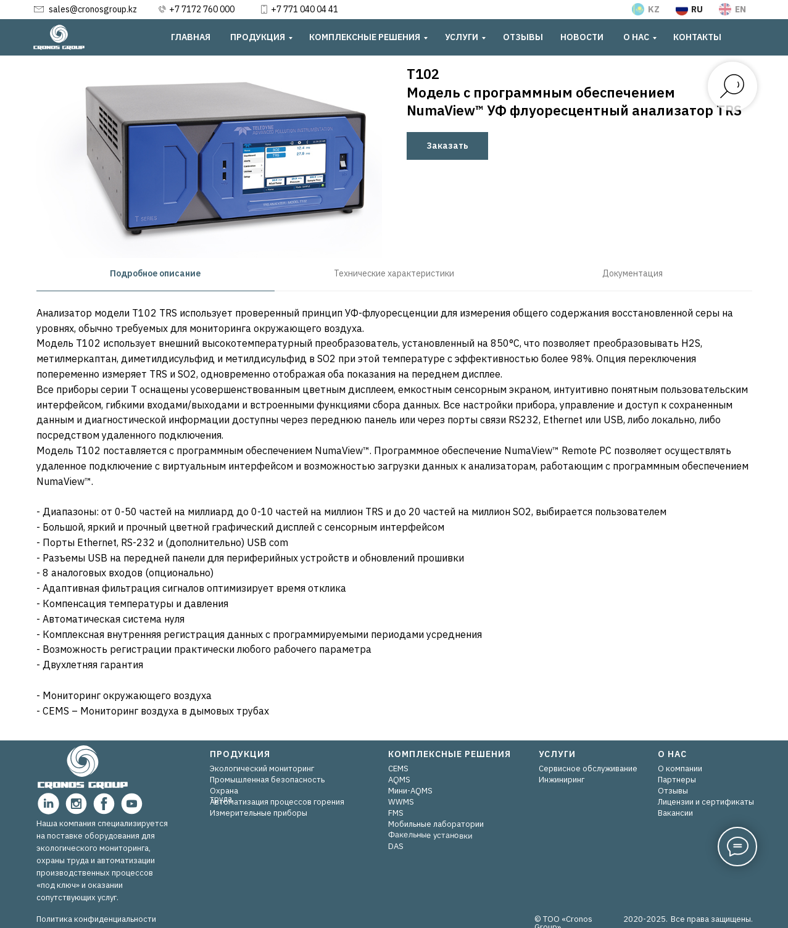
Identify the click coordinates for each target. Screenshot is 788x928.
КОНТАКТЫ (697, 37)
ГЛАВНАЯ (190, 37)
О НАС (636, 37)
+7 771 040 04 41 (304, 9)
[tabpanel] (394, 516)
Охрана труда (224, 794)
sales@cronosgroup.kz (93, 9)
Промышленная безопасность (267, 779)
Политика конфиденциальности (96, 919)
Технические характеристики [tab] (394, 273)
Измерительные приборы (258, 813)
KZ (654, 9)
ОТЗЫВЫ (523, 37)
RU (697, 9)
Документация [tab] (632, 273)
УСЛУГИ (461, 37)
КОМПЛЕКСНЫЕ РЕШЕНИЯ (364, 37)
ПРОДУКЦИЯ (257, 37)
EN (740, 9)
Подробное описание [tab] (155, 273)
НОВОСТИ (581, 37)
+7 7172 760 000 (201, 9)
